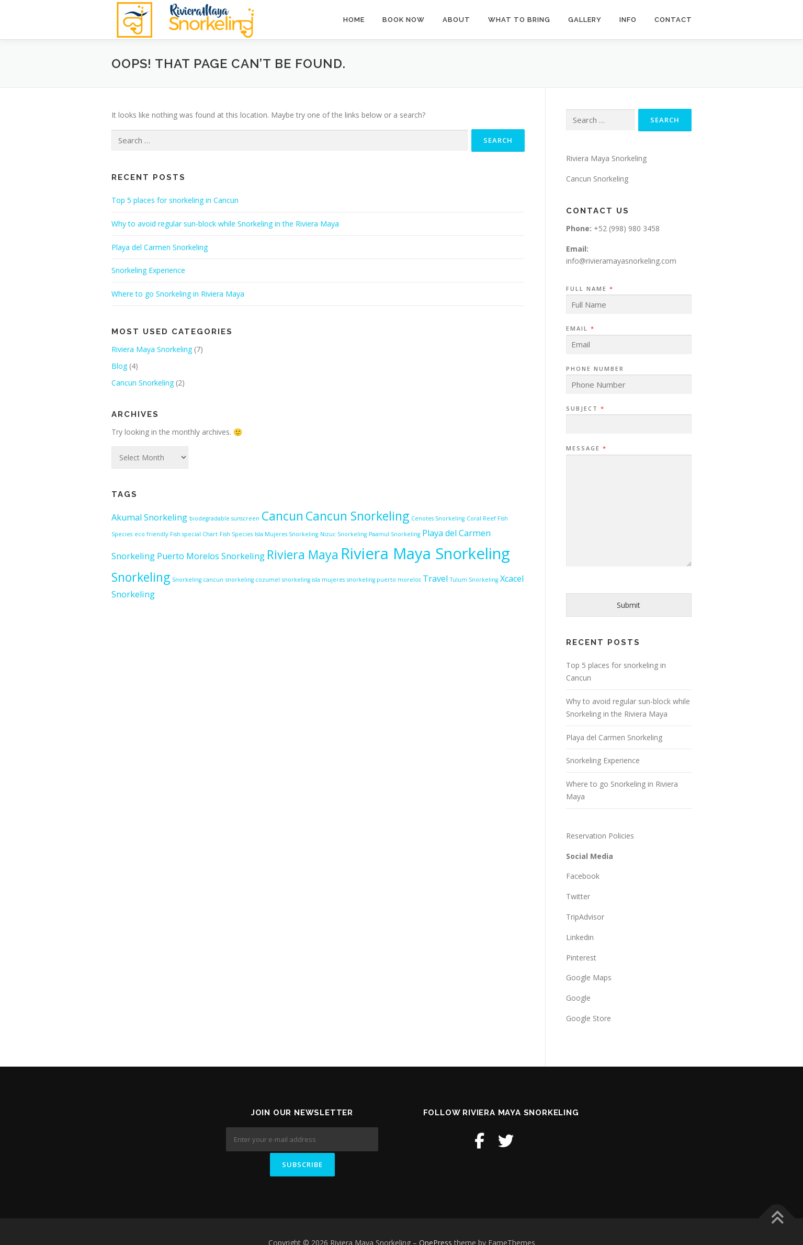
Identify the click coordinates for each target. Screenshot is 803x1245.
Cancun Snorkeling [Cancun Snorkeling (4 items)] (357, 515)
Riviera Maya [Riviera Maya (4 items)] (302, 554)
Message (586, 448)
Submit (628, 605)
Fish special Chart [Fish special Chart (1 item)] (194, 534)
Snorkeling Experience (148, 270)
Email (580, 328)
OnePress (435, 1220)
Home (354, 20)
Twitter (578, 896)
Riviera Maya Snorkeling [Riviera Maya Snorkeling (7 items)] (425, 553)
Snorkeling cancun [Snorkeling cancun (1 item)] (197, 579)
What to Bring (519, 20)
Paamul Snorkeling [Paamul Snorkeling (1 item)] (394, 534)
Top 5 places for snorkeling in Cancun (175, 200)
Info (628, 20)
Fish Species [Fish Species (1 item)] (236, 534)
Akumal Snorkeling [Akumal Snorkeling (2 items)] (149, 517)
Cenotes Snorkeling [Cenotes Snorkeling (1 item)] (438, 518)
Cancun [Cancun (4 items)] (282, 515)
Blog (119, 366)
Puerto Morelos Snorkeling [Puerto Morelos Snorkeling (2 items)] (211, 556)
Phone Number (595, 368)
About (456, 20)
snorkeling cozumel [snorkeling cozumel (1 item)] (252, 579)
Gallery (585, 20)
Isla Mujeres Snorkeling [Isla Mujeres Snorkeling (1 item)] (286, 534)
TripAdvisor (585, 917)
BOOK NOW (403, 20)
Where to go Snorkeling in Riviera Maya (177, 294)
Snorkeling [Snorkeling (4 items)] (140, 577)
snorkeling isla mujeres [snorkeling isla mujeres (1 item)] (313, 579)
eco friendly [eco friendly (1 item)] (151, 534)
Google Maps (589, 977)
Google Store (588, 1018)
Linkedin (580, 937)
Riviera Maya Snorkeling (151, 349)
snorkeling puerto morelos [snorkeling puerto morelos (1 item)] (384, 579)
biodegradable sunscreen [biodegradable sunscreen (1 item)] (224, 518)
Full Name (589, 288)
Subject (585, 408)
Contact (673, 20)
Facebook (583, 876)
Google (578, 998)
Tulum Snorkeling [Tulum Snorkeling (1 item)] (474, 579)
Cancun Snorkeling (142, 383)
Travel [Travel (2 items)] (435, 578)
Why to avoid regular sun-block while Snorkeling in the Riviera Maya (225, 224)
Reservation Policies (600, 836)
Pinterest (581, 958)
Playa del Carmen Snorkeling (159, 247)
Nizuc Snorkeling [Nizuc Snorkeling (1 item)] (343, 534)
